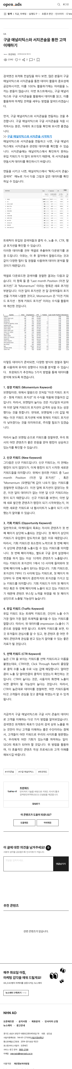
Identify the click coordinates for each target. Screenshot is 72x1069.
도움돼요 (24, 822)
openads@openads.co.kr (21, 1053)
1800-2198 (23, 1049)
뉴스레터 (7, 1025)
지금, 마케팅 (20, 13)
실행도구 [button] (33, 13)
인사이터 (59, 13)
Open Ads (12, 5)
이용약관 (7, 1063)
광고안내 (21, 1025)
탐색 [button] (7, 14)
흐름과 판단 (47, 13)
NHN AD (10, 1013)
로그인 (66, 4)
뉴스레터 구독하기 (16, 992)
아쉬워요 (47, 822)
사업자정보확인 (37, 1037)
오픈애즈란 (8, 1021)
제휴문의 (36, 1021)
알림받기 (36, 803)
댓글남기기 (61, 864)
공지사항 (23, 1021)
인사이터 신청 (51, 1021)
